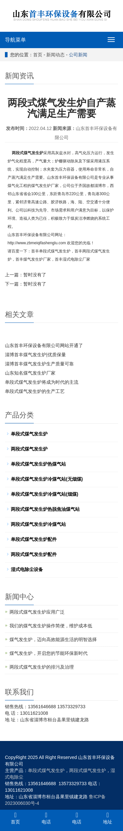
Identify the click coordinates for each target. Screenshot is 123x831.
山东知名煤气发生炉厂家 (30, 373)
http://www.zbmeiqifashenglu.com (37, 243)
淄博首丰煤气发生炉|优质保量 (35, 354)
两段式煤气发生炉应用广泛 (37, 612)
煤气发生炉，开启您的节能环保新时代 (49, 653)
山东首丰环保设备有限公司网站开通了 (44, 345)
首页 (37, 54)
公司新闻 (78, 54)
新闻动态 (55, 54)
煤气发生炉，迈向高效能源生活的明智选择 (53, 639)
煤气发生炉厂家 (37, 259)
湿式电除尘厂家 (76, 259)
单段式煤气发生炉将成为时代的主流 (41, 382)
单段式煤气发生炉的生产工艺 (35, 391)
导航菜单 (15, 40)
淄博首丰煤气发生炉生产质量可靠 (39, 363)
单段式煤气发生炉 (55, 251)
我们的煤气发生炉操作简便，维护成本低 (51, 625)
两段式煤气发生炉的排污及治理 (42, 667)
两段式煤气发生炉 (27, 153)
